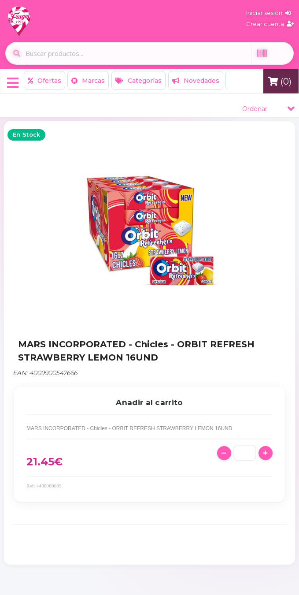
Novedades (195, 81)
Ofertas (44, 81)
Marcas (88, 81)
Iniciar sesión (268, 12)
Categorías (138, 81)
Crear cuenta (270, 23)
